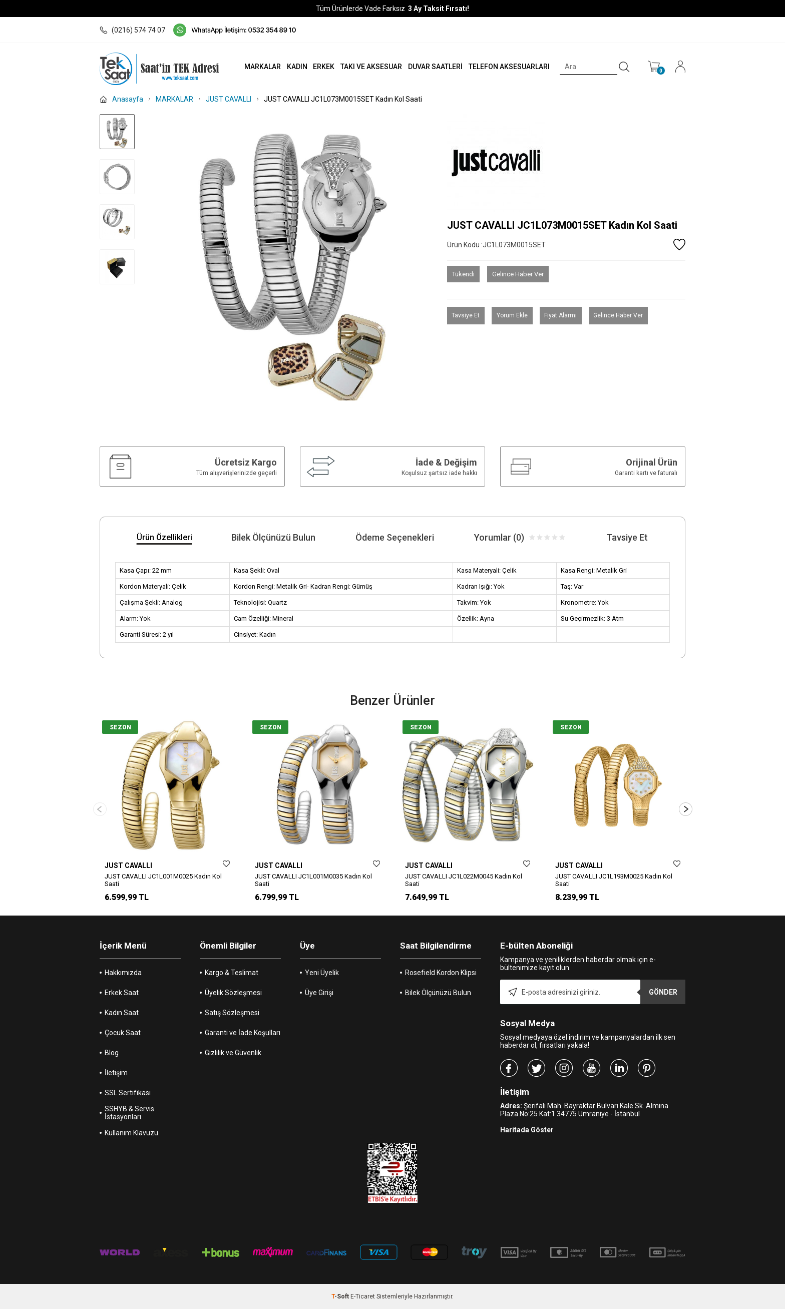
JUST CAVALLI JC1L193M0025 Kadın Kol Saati (613, 880)
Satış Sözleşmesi (232, 1017)
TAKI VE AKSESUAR (367, 67)
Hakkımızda (123, 977)
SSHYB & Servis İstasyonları (129, 1117)
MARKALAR (255, 67)
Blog (112, 1057)
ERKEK (319, 67)
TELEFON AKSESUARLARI (507, 67)
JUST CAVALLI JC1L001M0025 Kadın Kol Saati (163, 880)
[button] (685, 811)
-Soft (340, 1300)
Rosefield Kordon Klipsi (441, 977)
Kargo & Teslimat (231, 977)
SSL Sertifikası (128, 1097)
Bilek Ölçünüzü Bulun (438, 997)
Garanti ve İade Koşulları (242, 1037)
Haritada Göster (527, 1134)
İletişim (116, 1077)
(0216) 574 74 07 (132, 30)
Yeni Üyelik (322, 977)
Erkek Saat (122, 997)
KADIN (291, 67)
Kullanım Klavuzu (131, 1137)
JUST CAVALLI (128, 865)
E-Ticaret (362, 1300)
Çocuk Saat (123, 1037)
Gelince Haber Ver (518, 274)
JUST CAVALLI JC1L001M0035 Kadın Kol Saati (313, 880)
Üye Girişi (319, 997)
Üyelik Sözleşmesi (233, 997)
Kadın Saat (122, 1017)
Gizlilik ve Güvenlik (233, 1057)
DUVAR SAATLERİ (432, 67)
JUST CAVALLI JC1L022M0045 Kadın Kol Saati (463, 880)
